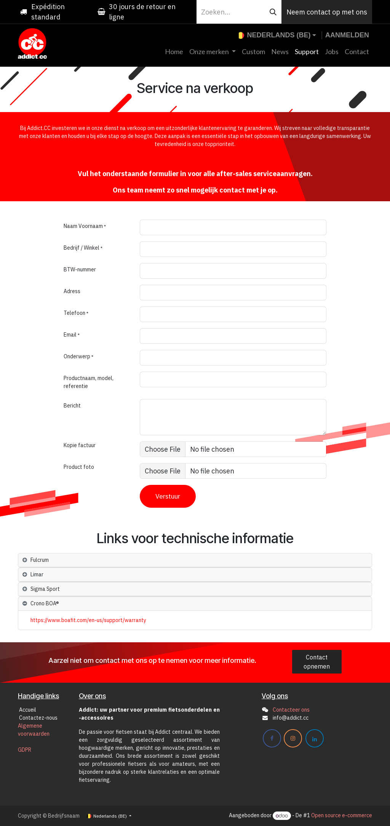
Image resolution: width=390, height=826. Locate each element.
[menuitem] (174, 51)
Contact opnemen (317, 661)
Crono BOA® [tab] (44, 603)
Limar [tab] (36, 574)
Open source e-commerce (341, 815)
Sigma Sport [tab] (45, 588)
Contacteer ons (291, 709)
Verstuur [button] (167, 496)
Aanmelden (347, 35)
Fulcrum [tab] (39, 560)
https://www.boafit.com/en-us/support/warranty (88, 620)
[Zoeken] (273, 12)
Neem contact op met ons (326, 12)
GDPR (24, 749)
